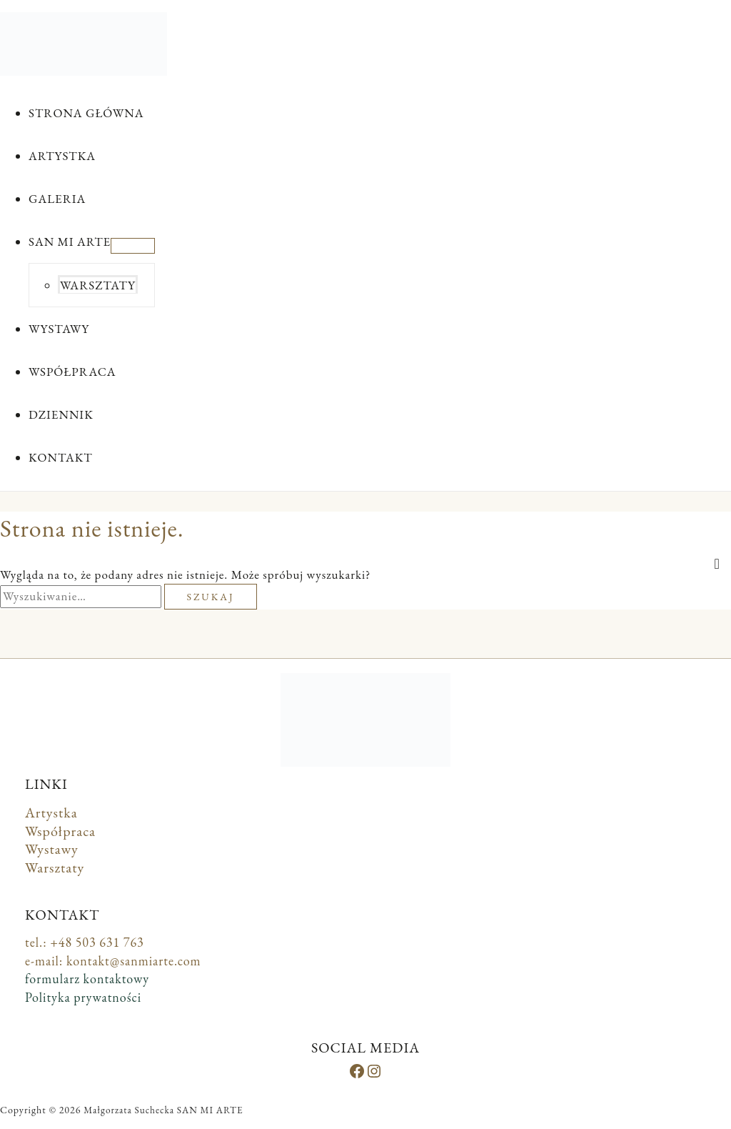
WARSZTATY (98, 285)
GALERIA (57, 199)
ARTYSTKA (62, 156)
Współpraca (60, 831)
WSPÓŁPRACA (72, 371)
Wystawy (52, 849)
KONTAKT (61, 457)
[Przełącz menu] (133, 246)
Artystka (51, 812)
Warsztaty (54, 867)
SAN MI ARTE (70, 241)
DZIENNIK (61, 414)
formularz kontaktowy (87, 978)
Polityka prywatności (83, 997)
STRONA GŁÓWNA (86, 113)
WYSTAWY (59, 329)
